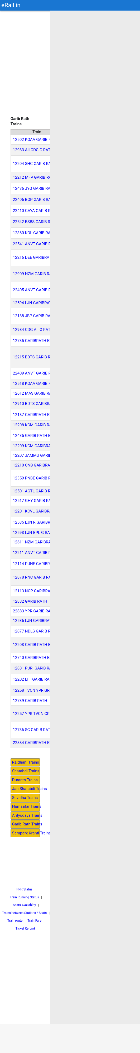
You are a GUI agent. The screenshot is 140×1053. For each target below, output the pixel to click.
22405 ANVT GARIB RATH (35, 290)
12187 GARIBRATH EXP (33, 414)
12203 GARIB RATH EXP (34, 644)
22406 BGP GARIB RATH (34, 199)
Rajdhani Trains (25, 762)
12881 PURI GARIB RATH (35, 668)
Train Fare (34, 920)
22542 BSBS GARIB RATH (35, 221)
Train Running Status (24, 897)
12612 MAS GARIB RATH (35, 393)
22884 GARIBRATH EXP (33, 742)
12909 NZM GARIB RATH (35, 273)
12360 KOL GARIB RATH (34, 232)
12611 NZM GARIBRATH (34, 542)
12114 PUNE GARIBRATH (35, 563)
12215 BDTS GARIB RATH (35, 357)
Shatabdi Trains (25, 771)
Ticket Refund (25, 928)
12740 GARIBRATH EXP (33, 657)
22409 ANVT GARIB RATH (35, 373)
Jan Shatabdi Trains (26, 788)
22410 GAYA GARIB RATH (35, 210)
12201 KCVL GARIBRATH (35, 511)
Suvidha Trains (25, 797)
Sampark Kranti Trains (26, 833)
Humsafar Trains (26, 806)
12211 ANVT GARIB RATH (35, 552)
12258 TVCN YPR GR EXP (35, 690)
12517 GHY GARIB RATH (34, 500)
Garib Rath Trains (26, 824)
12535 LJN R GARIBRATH (35, 522)
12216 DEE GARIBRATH (33, 257)
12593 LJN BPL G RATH (34, 532)
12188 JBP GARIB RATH (34, 315)
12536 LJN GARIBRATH (33, 620)
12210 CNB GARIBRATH (34, 465)
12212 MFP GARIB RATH (34, 177)
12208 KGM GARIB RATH (35, 425)
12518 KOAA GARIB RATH (36, 383)
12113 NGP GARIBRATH (34, 591)
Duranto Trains (25, 780)
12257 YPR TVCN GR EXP (35, 713)
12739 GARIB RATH (30, 700)
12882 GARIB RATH (30, 601)
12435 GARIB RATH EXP (34, 435)
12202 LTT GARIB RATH (34, 679)
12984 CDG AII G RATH (33, 329)
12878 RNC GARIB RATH (34, 577)
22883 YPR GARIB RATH (34, 611)
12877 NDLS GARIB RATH (35, 631)
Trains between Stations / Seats (24, 913)
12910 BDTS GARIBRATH (35, 403)
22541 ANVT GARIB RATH (35, 244)
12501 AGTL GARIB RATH (35, 491)
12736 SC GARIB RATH (33, 729)
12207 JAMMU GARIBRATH (37, 455)
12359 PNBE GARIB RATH (35, 478)
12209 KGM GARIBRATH (34, 446)
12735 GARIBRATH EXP (33, 340)
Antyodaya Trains (26, 815)
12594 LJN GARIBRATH (33, 303)
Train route (14, 920)
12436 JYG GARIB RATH (34, 188)
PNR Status (24, 889)
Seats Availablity (24, 905)
